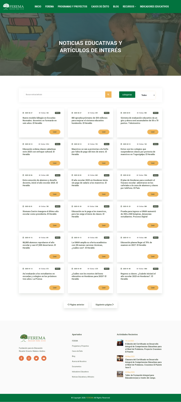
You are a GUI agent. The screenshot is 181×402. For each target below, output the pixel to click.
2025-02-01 (27, 206)
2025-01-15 (76, 238)
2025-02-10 (27, 144)
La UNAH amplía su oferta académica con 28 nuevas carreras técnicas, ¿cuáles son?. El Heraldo (89, 245)
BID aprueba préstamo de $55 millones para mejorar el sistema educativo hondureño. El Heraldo (89, 121)
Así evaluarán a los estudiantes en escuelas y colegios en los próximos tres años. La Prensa (40, 276)
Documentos (76, 367)
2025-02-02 (125, 175)
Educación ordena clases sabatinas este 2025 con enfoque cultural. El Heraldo (39, 152)
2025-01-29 (125, 206)
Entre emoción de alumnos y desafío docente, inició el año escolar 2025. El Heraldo (40, 183)
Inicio (38, 6)
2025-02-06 (27, 175)
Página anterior (75, 304)
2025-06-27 (27, 113)
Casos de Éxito (100, 6)
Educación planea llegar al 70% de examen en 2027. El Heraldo (136, 244)
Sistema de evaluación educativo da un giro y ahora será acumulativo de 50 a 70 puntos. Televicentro (139, 121)
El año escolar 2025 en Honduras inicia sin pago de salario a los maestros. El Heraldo (90, 183)
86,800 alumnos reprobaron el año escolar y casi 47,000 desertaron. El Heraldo (39, 245)
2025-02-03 (76, 175)
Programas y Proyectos (72, 6)
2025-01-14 (125, 238)
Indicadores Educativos (154, 6)
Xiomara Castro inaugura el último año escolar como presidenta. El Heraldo (41, 212)
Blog (116, 6)
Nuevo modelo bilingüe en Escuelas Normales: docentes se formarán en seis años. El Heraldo (40, 121)
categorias (127, 94)
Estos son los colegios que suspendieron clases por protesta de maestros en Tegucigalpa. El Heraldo (138, 152)
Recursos (129, 6)
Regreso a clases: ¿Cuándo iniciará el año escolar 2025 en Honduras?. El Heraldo (138, 276)
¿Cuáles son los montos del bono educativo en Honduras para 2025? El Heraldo (89, 276)
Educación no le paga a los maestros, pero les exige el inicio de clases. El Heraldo (89, 214)
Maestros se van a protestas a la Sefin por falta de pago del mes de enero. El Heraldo (90, 152)
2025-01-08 (125, 269)
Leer (55, 132)
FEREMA (49, 6)
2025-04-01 (125, 113)
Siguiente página (105, 304)
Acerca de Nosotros (79, 362)
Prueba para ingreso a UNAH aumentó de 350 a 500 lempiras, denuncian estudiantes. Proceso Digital (138, 214)
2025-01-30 (76, 206)
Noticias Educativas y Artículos (83, 377)
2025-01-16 (27, 238)
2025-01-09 (76, 269)
